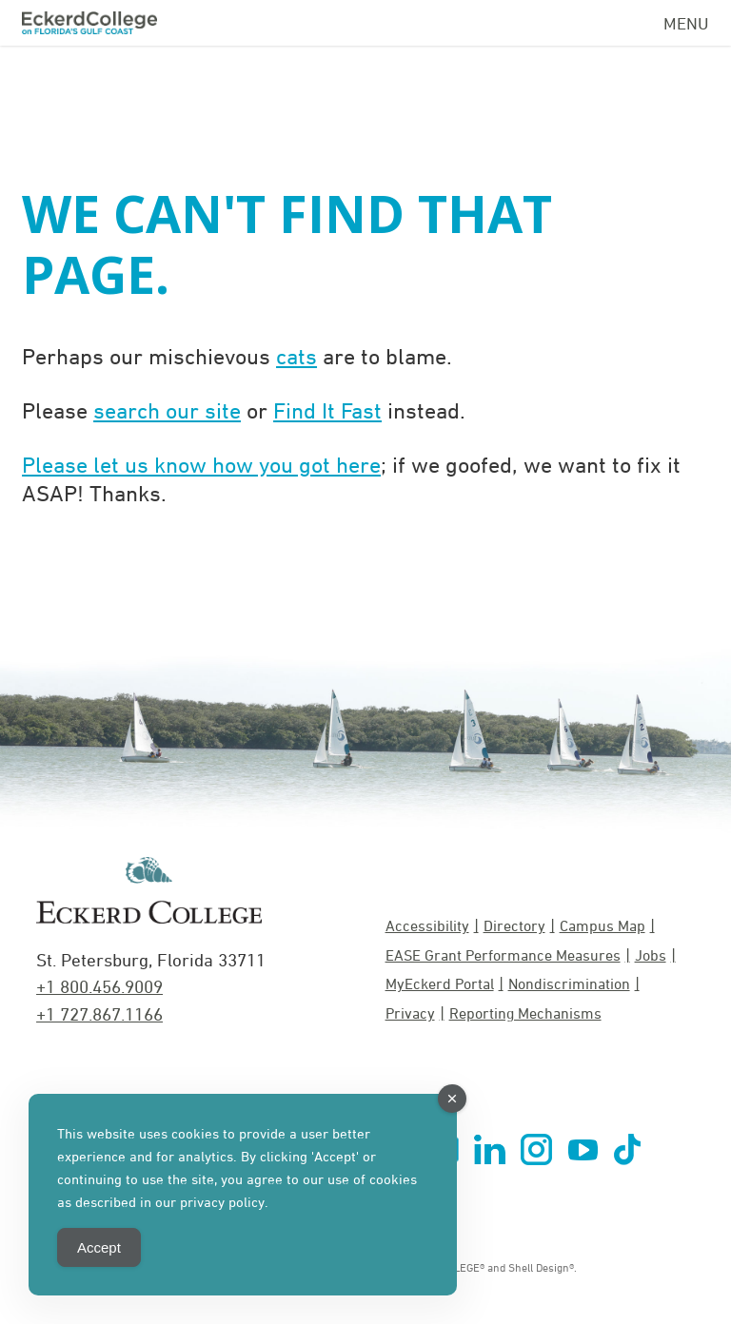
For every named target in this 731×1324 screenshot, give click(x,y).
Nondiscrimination (569, 983)
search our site (167, 410)
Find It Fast (327, 410)
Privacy (410, 1013)
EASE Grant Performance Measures (503, 955)
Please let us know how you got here (201, 464)
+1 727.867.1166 (99, 1013)
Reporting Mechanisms (525, 1013)
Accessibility (427, 925)
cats (296, 355)
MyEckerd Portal (439, 983)
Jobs (650, 955)
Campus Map (602, 925)
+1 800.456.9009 (99, 986)
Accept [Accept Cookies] (99, 1247)
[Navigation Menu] (686, 19)
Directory (514, 925)
